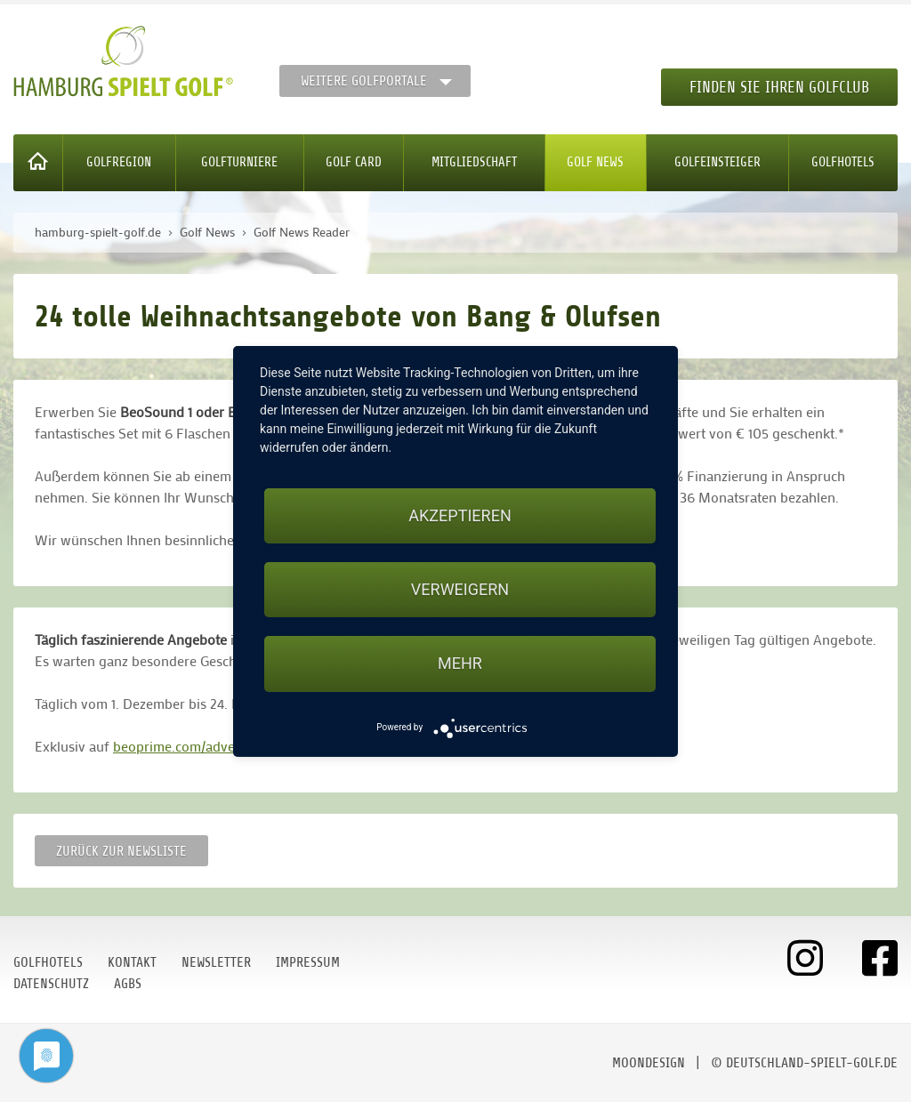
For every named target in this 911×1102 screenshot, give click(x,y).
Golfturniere (239, 162)
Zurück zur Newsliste (121, 851)
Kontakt (132, 962)
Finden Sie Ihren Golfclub (779, 87)
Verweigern (460, 589)
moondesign (648, 1063)
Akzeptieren (459, 515)
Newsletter (216, 962)
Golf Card (354, 162)
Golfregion (118, 162)
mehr (460, 663)
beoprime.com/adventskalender (210, 745)
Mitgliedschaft (474, 162)
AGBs (127, 984)
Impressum (308, 962)
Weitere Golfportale (364, 81)
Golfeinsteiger (717, 162)
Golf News (595, 162)
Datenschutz (51, 984)
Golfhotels (843, 162)
